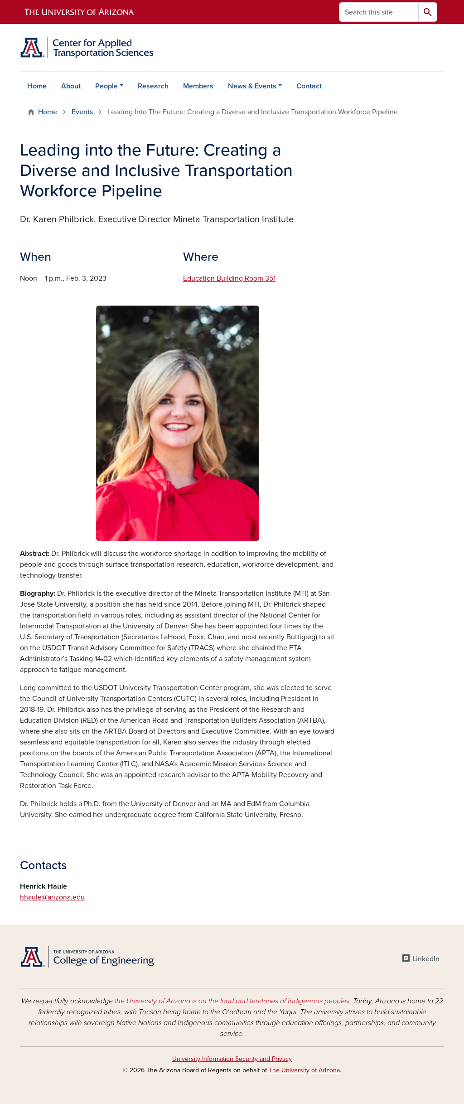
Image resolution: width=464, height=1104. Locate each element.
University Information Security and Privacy (232, 1059)
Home (37, 86)
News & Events (252, 86)
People (106, 86)
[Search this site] (379, 12)
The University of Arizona (304, 1070)
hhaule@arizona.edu (52, 897)
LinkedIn (426, 958)
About (71, 86)
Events (82, 112)
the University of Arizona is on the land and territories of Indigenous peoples (232, 1001)
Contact (309, 86)
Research (153, 86)
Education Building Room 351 (229, 278)
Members (198, 86)
